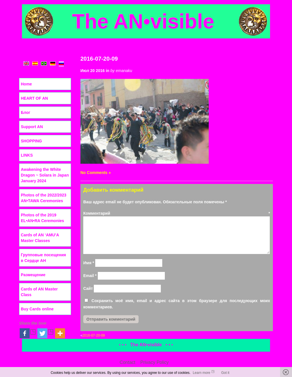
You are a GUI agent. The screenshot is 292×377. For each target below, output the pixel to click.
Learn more (201, 373)
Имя (88, 263)
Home (26, 84)
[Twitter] (45, 333)
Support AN (32, 126)
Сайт (88, 288)
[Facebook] (28, 333)
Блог (25, 112)
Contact (127, 362)
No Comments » (95, 172)
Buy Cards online (37, 309)
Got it (225, 373)
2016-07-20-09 (99, 59)
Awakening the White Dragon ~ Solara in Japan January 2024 (45, 175)
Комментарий (176, 213)
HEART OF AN (34, 98)
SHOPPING (31, 141)
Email (90, 275)
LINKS (27, 155)
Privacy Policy (154, 362)
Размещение (33, 274)
